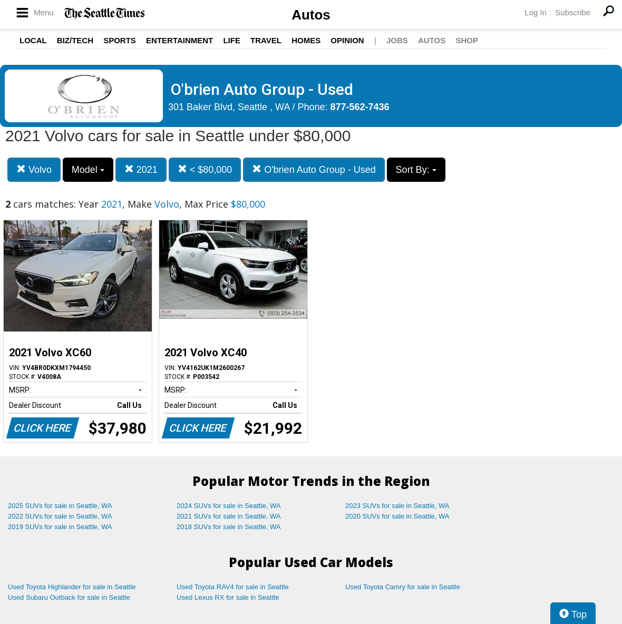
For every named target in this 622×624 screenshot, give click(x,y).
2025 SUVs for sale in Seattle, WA (60, 506)
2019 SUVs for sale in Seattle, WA (60, 527)
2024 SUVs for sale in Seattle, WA (229, 506)
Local (33, 40)
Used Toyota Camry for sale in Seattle (402, 587)
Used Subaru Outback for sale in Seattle (69, 597)
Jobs (397, 40)
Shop (466, 40)
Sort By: (416, 169)
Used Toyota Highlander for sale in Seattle (72, 587)
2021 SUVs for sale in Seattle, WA (229, 516)
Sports (119, 40)
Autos (311, 15)
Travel (265, 40)
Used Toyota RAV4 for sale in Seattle (233, 587)
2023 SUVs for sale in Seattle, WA (397, 506)
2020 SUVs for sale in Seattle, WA (397, 516)
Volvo (34, 169)
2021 (141, 169)
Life (231, 40)
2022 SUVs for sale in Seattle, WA (60, 516)
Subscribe (572, 12)
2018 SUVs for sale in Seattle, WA (229, 527)
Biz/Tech (75, 40)
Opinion (347, 40)
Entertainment (179, 40)
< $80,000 (205, 169)
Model (88, 169)
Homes (305, 40)
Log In (535, 12)
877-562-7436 (360, 107)
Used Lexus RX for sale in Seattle (228, 597)
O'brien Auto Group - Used (314, 169)
